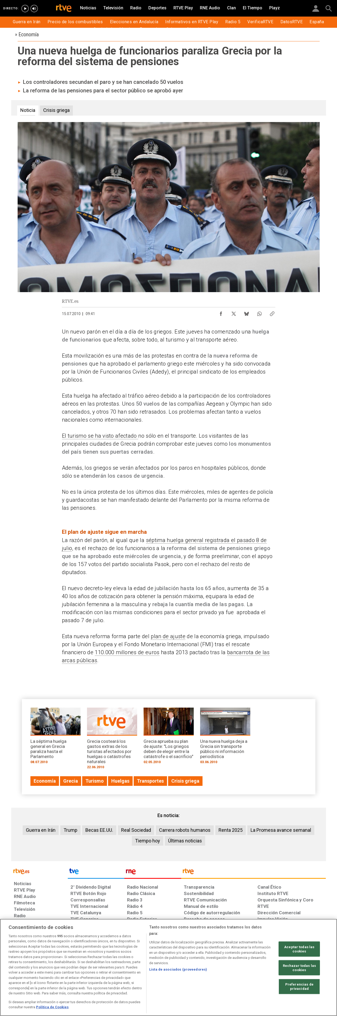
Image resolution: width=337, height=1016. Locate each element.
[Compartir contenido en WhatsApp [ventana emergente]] (259, 312)
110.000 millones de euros (127, 652)
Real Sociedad (136, 830)
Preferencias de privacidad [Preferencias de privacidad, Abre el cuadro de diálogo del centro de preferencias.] (299, 986)
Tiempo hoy (147, 841)
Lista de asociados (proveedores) (178, 969)
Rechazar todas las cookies (299, 968)
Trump (70, 830)
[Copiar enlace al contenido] (272, 312)
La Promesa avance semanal (281, 830)
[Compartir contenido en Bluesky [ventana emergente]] (246, 312)
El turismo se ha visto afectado (100, 436)
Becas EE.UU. (99, 830)
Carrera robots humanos (185, 830)
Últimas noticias (185, 841)
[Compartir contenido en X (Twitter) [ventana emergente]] (233, 312)
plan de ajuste (168, 636)
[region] (168, 967)
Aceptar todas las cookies (299, 949)
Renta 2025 (231, 830)
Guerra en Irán (40, 830)
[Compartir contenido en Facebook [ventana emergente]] (221, 312)
